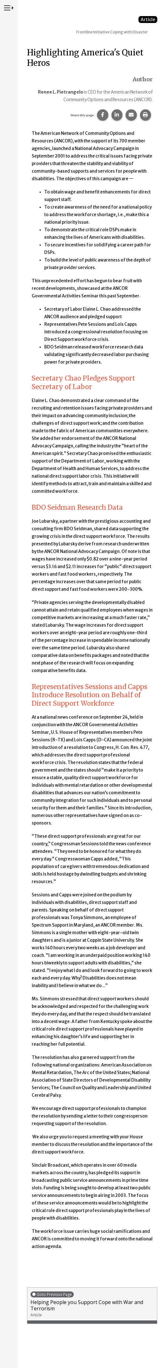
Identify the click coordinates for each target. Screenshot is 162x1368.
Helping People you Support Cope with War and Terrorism (92, 1304)
